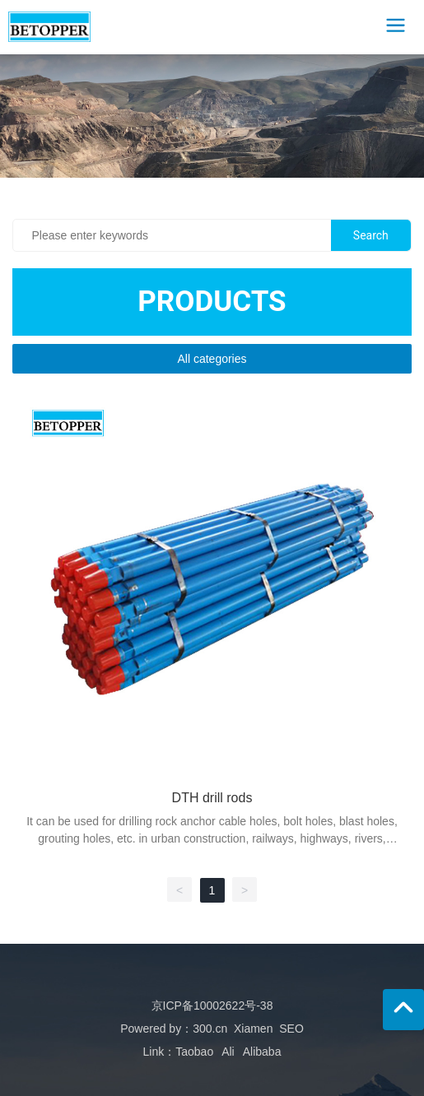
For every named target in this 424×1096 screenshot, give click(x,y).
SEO (291, 1028)
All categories (211, 358)
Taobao (194, 1051)
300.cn (210, 1028)
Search (371, 235)
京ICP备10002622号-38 (212, 1005)
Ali (228, 1051)
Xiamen (253, 1028)
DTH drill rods (212, 798)
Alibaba (262, 1051)
